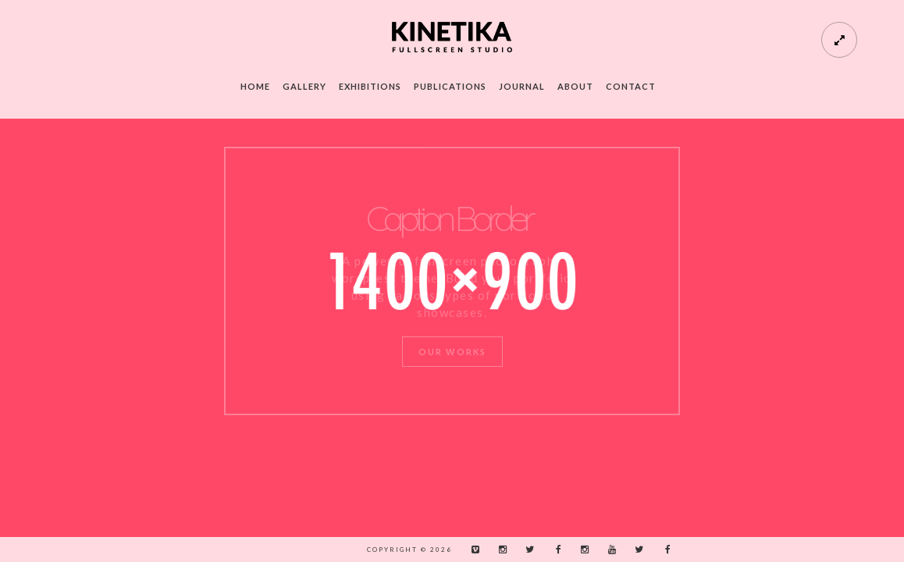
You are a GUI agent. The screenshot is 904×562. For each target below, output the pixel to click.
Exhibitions (370, 86)
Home (255, 86)
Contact (631, 86)
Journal (522, 86)
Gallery (304, 86)
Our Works (452, 352)
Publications (450, 86)
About (575, 86)
